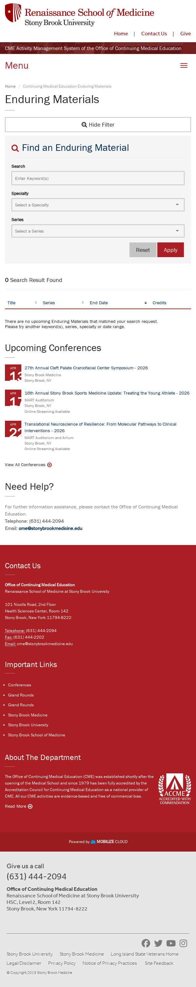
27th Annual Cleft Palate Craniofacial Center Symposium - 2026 (86, 368)
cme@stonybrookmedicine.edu (50, 528)
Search (18, 166)
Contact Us (154, 33)
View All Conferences (25, 464)
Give (185, 33)
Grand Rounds (21, 695)
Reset (143, 250)
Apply (170, 250)
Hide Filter (98, 124)
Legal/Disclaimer (24, 963)
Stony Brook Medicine (28, 715)
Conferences (19, 685)
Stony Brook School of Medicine (36, 735)
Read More (15, 806)
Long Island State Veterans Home (145, 954)
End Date (99, 303)
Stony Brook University (28, 725)
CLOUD (108, 841)
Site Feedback (159, 963)
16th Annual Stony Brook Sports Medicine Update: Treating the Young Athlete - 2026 (107, 393)
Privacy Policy (62, 963)
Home (121, 33)
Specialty (20, 193)
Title (11, 303)
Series (17, 219)
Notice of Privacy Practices (110, 963)
